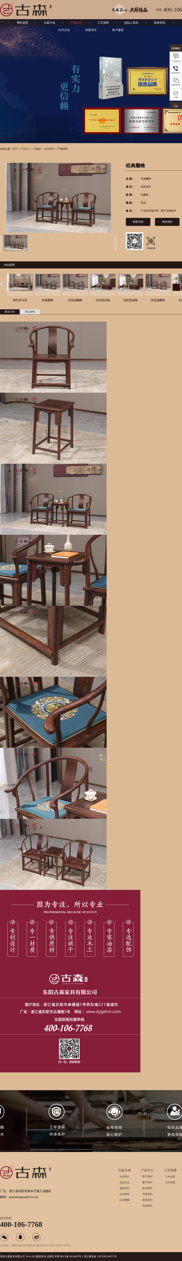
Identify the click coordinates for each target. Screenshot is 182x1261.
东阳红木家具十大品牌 (59, 1245)
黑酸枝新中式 (42, 1245)
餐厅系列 (147, 1182)
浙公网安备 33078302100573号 (100, 1256)
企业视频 (124, 1200)
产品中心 (76, 22)
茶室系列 (147, 1200)
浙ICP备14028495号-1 (71, 1256)
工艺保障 (103, 22)
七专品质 (170, 1176)
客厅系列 (147, 1176)
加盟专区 (91, 29)
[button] (1, 284)
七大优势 (170, 1182)
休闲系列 (49, 149)
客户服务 (118, 29)
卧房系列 (147, 1188)
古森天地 (49, 22)
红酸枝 (37, 149)
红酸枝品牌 (16, 1245)
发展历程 (124, 1188)
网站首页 (22, 22)
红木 (54, 1256)
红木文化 (64, 29)
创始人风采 (131, 22)
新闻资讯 (159, 22)
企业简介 (124, 1176)
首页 (14, 149)
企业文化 (124, 1182)
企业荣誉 (124, 1194)
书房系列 (147, 1194)
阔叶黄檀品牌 (28, 1245)
